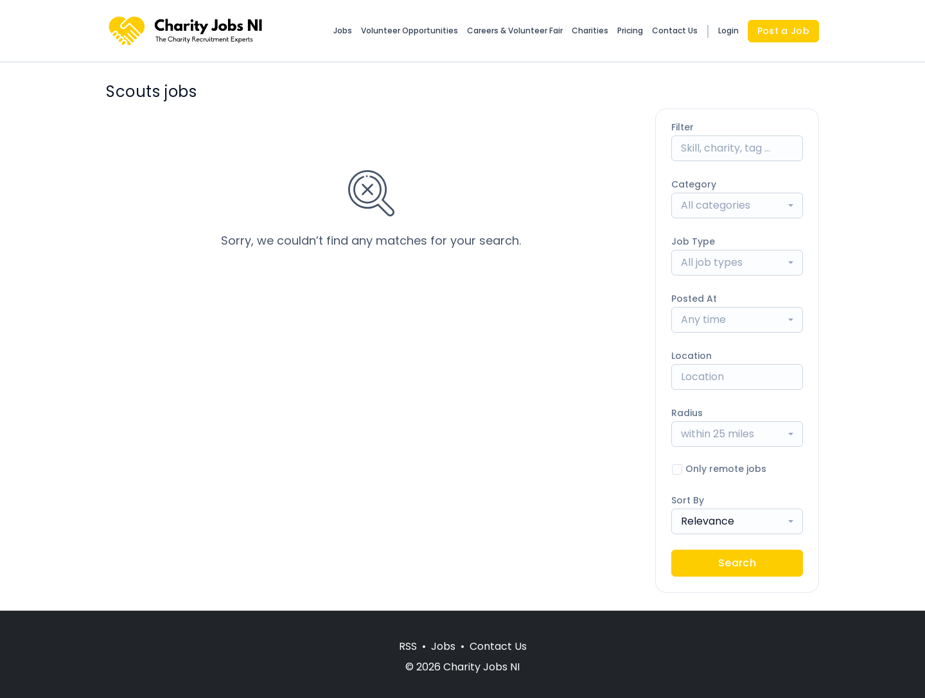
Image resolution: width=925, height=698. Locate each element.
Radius (687, 412)
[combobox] (737, 205)
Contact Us (675, 30)
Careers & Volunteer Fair (515, 30)
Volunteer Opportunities (409, 30)
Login (728, 30)
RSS (408, 646)
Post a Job (783, 30)
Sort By (687, 500)
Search (737, 562)
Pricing (630, 30)
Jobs (342, 30)
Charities (590, 30)
